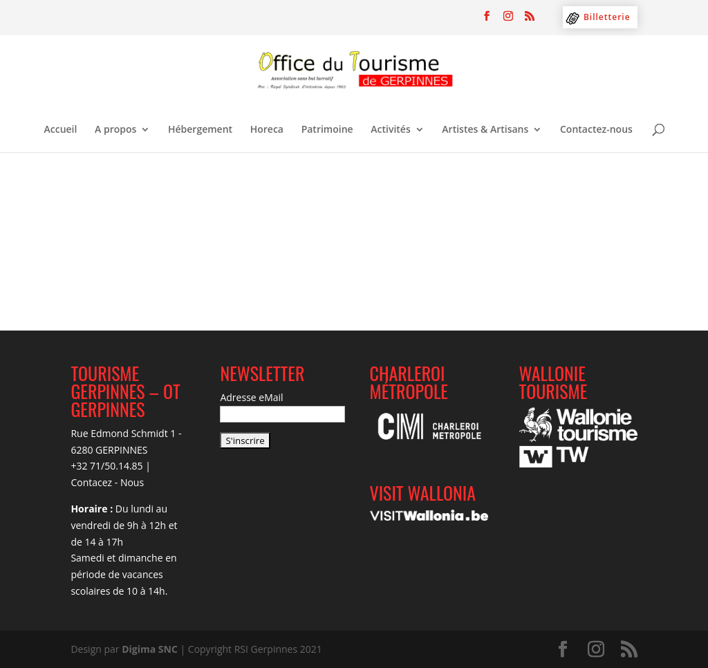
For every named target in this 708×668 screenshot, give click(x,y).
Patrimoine (327, 130)
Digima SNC (150, 649)
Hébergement (200, 130)
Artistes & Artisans (485, 130)
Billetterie (607, 17)
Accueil (60, 130)
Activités (390, 130)
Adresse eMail (251, 397)
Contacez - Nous (107, 482)
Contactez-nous (596, 130)
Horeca (266, 130)
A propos (115, 130)
